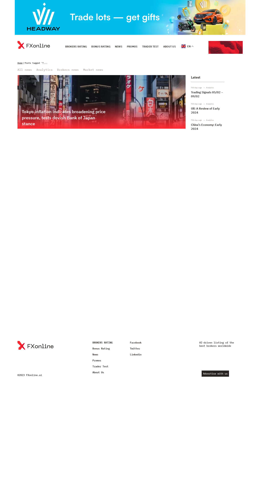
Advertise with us (215, 373)
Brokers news (68, 69)
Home (20, 63)
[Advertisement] (215, 229)
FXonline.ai (34, 375)
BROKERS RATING (76, 46)
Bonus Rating (100, 46)
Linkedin (135, 354)
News (118, 46)
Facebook (135, 342)
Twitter (135, 348)
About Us (169, 46)
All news (24, 69)
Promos (132, 46)
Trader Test (150, 46)
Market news (93, 69)
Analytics (44, 69)
